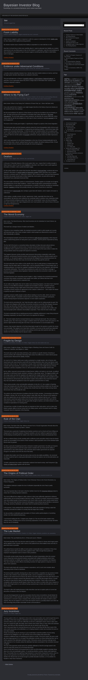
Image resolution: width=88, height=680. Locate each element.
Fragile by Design (13, 340)
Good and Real (42, 170)
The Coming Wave (76, 63)
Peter (8, 29)
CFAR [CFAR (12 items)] (82, 81)
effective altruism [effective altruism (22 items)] (70, 87)
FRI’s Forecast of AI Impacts (72, 38)
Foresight (26, 134)
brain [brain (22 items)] (71, 81)
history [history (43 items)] (79, 92)
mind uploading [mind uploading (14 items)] (69, 102)
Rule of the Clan (12, 419)
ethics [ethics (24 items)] (73, 89)
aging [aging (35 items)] (66, 78)
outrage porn (7, 129)
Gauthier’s (12, 187)
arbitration (39, 533)
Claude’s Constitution (71, 41)
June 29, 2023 (14, 29)
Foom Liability (11, 32)
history (36, 98)
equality (35, 475)
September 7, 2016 (15, 211)
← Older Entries (8, 664)
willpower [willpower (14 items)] (81, 113)
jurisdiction (44, 533)
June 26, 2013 (14, 470)
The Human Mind (71, 157)
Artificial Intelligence (13, 34)
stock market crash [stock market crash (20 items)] (76, 112)
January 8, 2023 (15, 63)
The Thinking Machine (71, 45)
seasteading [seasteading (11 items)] (80, 110)
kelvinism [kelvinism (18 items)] (67, 98)
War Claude (68, 39)
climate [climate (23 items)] (67, 83)
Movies (67, 138)
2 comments (35, 34)
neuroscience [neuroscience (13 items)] (68, 104)
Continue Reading (9, 57)
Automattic (57, 674)
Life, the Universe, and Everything (44, 97)
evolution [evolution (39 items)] (80, 88)
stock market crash (42, 342)
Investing (11, 68)
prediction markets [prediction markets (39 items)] (73, 104)
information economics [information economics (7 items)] (77, 96)
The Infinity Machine (70, 36)
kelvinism (22, 158)
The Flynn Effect (71, 156)
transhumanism (47, 98)
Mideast (69, 145)
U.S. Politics (23, 98)
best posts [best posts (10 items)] (79, 79)
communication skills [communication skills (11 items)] (76, 83)
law (31, 34)
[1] (10, 116)
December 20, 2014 (16, 338)
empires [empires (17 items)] (80, 87)
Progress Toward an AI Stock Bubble (74, 34)
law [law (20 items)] (72, 98)
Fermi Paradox (70, 134)
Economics (28, 97)
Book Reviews (22, 97)
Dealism (8, 156)
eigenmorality (17, 191)
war (48, 342)
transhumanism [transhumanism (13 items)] (69, 113)
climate (32, 98)
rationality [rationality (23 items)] (79, 108)
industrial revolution (45, 475)
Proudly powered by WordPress (35, 674)
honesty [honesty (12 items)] (66, 94)
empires (30, 475)
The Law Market (12, 531)
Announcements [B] (70, 123)
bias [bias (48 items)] (66, 80)
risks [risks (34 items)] (75, 109)
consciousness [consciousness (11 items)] (68, 85)
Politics (10, 158)
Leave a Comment (45, 68)
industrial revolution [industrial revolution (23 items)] (70, 95)
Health (68, 135)
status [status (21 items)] (66, 112)
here (31, 167)
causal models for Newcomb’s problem (27, 172)
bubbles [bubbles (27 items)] (76, 81)
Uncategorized (69, 161)
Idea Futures (70, 127)
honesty (31, 68)
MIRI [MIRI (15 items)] (75, 102)
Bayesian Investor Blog (22, 5)
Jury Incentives (11, 611)
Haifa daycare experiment (42, 237)
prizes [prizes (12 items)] (74, 106)
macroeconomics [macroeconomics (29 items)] (71, 100)
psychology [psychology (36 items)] (69, 107)
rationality (38, 68)
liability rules (54, 39)
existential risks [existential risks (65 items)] (73, 90)
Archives (66, 168)
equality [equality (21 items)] (67, 89)
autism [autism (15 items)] (74, 79)
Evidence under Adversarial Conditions (23, 66)
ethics (18, 158)
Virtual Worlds (70, 159)
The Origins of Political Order (19, 473)
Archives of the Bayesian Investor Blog (15, 15)
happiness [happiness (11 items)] (73, 93)
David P (67, 55)
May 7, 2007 (14, 608)
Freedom (34, 97)
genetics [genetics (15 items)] (67, 93)
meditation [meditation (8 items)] (81, 100)
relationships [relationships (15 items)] (68, 110)
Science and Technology (19, 68)
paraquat (51, 118)
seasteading (52, 533)
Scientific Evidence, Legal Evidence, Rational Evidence (38, 78)
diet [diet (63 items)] (79, 84)
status (41, 98)
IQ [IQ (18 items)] (83, 96)
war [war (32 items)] (75, 113)
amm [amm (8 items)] (71, 79)
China (68, 142)
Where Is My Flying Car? (16, 95)
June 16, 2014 (14, 416)
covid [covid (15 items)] (74, 85)
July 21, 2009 (14, 528)
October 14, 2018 (15, 92)
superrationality (30, 158)
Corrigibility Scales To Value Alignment (75, 44)
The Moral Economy (14, 214)
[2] (52, 140)
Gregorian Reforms (47, 491)
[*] (48, 260)
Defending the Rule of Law (72, 42)
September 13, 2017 (16, 153)
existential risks (26, 34)
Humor (68, 137)
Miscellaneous (70, 151)
